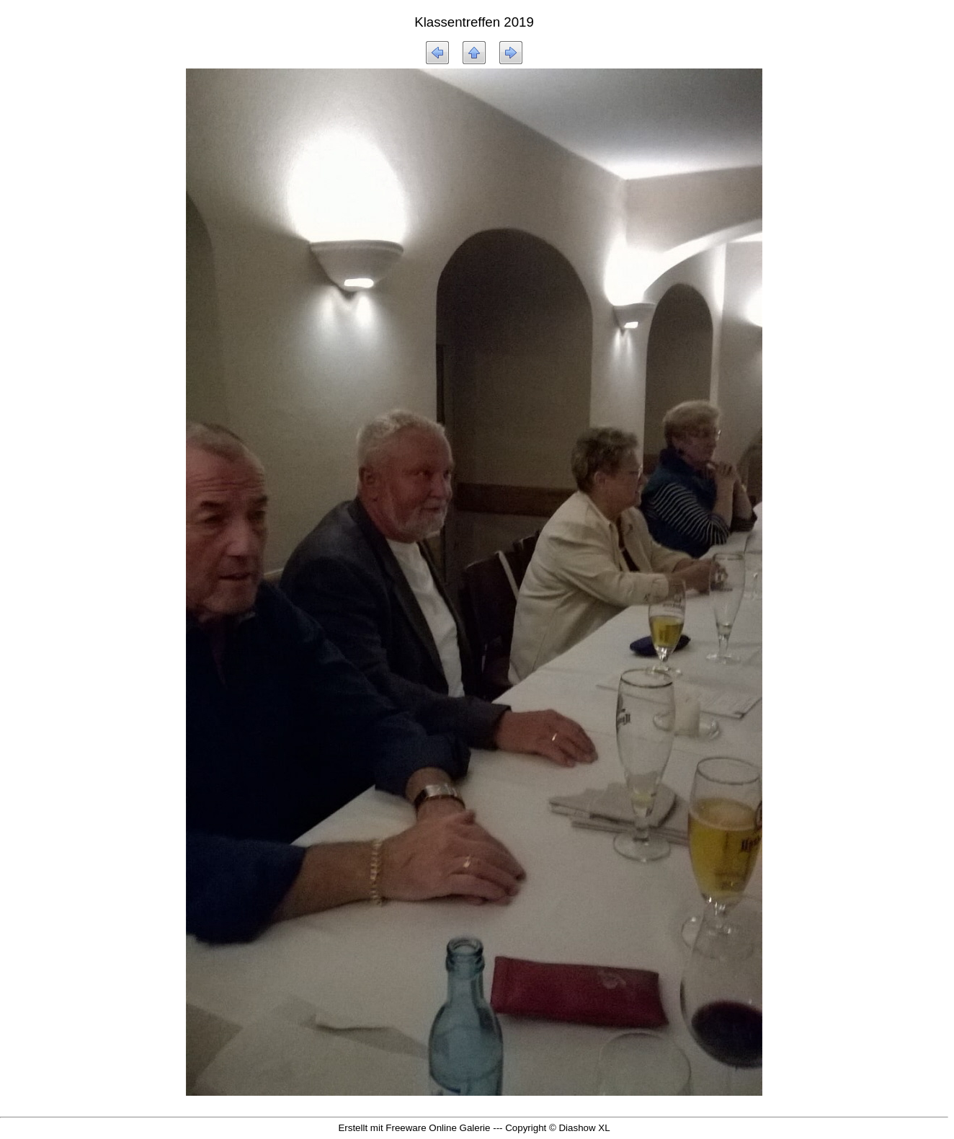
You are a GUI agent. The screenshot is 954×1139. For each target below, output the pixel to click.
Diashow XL (584, 1127)
